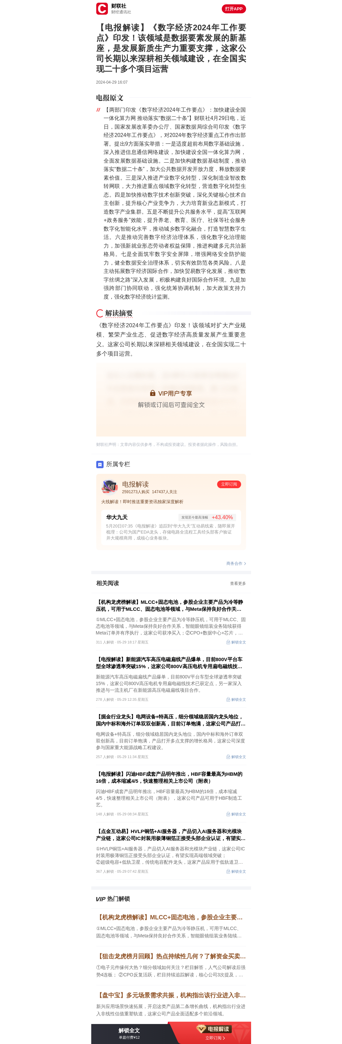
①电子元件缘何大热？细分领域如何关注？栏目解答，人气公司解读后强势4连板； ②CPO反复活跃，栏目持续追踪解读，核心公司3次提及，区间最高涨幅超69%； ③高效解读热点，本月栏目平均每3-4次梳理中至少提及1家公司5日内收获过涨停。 (170, 971)
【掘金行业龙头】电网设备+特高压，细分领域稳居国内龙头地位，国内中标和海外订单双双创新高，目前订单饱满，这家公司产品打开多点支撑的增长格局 (171, 720)
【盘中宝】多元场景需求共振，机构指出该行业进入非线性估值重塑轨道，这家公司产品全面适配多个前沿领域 (171, 995)
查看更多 (238, 583)
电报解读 (135, 484)
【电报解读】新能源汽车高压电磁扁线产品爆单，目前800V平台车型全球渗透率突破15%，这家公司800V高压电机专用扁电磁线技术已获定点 (169, 663)
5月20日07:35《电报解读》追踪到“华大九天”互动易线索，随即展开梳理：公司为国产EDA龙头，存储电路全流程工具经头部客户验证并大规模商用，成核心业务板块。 (170, 531)
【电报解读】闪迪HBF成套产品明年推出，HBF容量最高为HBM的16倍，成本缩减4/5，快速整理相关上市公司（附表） (169, 777)
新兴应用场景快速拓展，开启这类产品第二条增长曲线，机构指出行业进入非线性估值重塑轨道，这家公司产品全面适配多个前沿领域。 (170, 1010)
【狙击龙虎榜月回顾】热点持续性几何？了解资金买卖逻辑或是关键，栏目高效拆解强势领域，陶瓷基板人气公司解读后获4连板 (171, 956)
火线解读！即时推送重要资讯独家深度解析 (142, 501)
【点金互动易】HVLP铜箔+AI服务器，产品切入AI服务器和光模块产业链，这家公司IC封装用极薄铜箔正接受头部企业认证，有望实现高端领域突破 (171, 835)
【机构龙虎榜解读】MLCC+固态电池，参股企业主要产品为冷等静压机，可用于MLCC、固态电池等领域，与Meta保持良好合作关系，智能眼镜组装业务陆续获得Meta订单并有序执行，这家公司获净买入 (169, 605)
